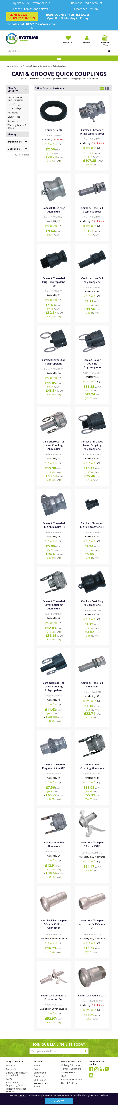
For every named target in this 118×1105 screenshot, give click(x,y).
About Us (10, 1065)
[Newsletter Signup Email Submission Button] (86, 1051)
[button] (54, 144)
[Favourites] (68, 39)
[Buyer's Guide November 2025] (31, 3)
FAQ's (9, 1079)
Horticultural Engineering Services (16, 1083)
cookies (22, 1095)
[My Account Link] (87, 39)
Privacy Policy (68, 1072)
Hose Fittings (14, 104)
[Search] (56, 51)
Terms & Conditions (71, 1068)
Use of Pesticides (70, 1083)
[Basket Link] (105, 40)
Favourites (39, 1076)
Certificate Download (71, 1079)
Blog (63, 1076)
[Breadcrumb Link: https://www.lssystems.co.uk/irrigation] (18, 65)
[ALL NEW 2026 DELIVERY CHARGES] (22, 16)
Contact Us (11, 1069)
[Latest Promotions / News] (31, 9)
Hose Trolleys (14, 108)
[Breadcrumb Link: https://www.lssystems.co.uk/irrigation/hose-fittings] (31, 65)
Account (38, 1065)
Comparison (40, 1072)
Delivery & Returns (70, 1065)
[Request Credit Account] (86, 3)
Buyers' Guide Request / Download (17, 1074)
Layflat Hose (14, 116)
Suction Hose (14, 121)
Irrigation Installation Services (16, 1090)
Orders (37, 1069)
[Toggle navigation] (59, 58)
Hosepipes (13, 112)
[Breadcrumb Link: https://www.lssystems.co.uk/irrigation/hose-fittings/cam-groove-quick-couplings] (53, 65)
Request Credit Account (41, 1084)
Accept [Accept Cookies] (59, 1101)
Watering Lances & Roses (17, 126)
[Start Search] (109, 51)
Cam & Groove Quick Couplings (15, 99)
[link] (91, 1069)
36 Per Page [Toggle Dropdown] (42, 88)
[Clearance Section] (86, 9)
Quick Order (39, 1080)
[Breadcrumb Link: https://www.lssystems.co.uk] (8, 65)
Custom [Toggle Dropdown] (57, 88)
